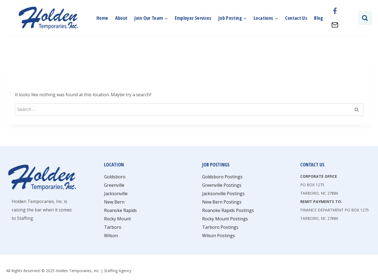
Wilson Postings (218, 236)
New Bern (114, 202)
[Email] (335, 25)
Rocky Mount (117, 219)
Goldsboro (114, 177)
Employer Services (193, 18)
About (121, 18)
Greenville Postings (221, 185)
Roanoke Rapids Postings (228, 210)
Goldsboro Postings (222, 177)
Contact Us (296, 18)
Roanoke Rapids (120, 210)
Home (102, 18)
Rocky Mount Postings (225, 219)
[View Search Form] (365, 18)
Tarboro (112, 227)
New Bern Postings (221, 202)
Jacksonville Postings (223, 194)
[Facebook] (335, 11)
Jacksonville (116, 194)
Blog (318, 18)
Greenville (114, 185)
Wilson (111, 236)
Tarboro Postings (220, 227)
